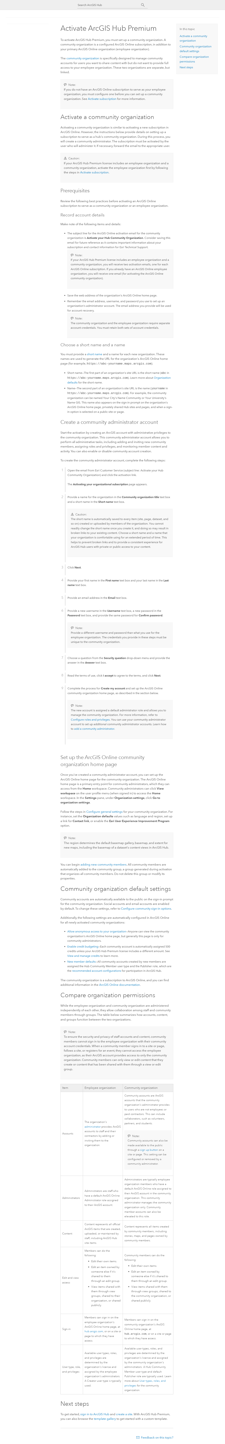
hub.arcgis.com (94, 1331)
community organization (82, 58)
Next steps (186, 67)
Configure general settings (104, 811)
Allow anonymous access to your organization (96, 931)
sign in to (94, 1414)
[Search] (143, 5)
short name (94, 354)
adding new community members (104, 864)
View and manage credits (83, 955)
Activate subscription (102, 99)
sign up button (149, 1149)
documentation (119, 984)
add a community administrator (94, 728)
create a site (124, 1414)
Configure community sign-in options (146, 908)
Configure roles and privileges (90, 719)
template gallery (105, 1418)
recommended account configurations (96, 970)
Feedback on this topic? (157, 1437)
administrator (93, 1126)
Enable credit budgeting (82, 946)
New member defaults (81, 961)
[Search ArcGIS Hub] (109, 5)
